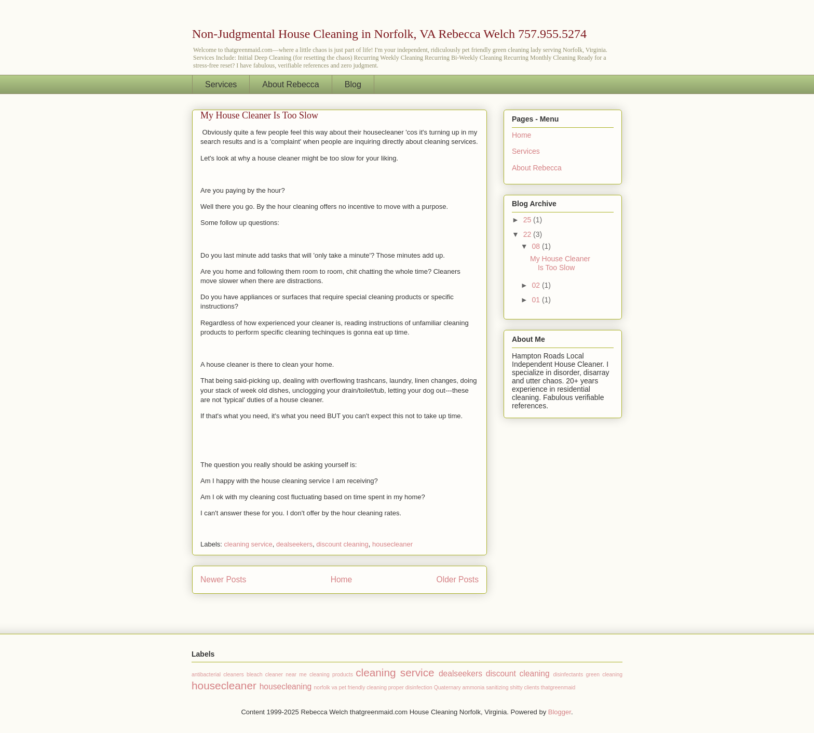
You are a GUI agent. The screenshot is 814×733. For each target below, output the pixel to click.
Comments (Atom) (360, 606)
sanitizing (497, 687)
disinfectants (568, 674)
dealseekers (294, 544)
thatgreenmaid (558, 687)
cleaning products (331, 674)
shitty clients (524, 687)
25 (528, 220)
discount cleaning (342, 544)
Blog (353, 84)
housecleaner (392, 544)
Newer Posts (223, 579)
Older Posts (458, 579)
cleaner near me (286, 674)
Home (341, 579)
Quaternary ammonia (459, 687)
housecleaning (286, 686)
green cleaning (604, 674)
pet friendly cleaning (363, 687)
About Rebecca (290, 84)
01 (536, 300)
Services (221, 84)
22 (528, 234)
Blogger (559, 712)
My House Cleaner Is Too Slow (259, 115)
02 (536, 285)
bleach (255, 674)
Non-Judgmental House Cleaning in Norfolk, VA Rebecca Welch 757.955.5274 (389, 34)
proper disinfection (410, 687)
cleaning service (248, 544)
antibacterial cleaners (218, 674)
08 (536, 246)
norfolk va (325, 687)
